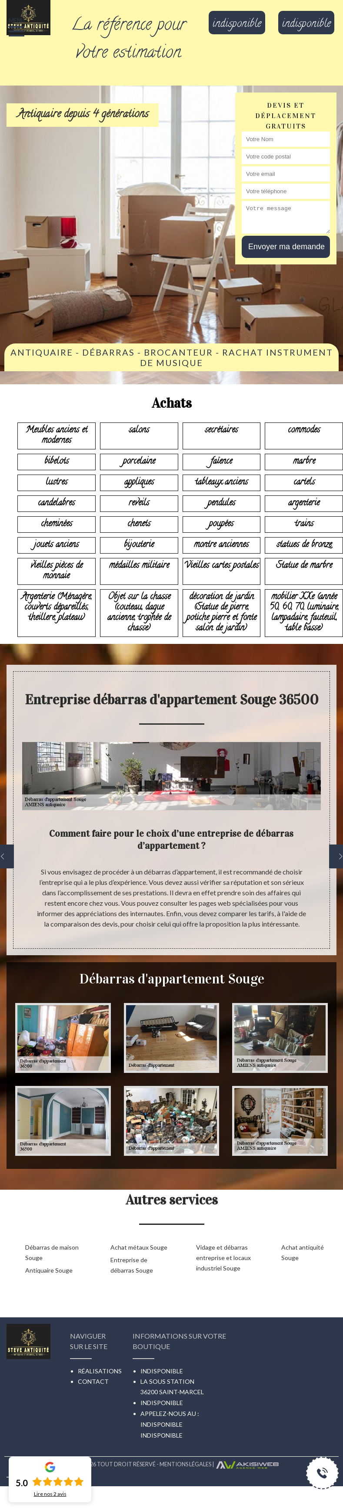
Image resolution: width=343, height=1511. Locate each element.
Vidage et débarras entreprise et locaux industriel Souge (223, 1258)
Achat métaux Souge (138, 1247)
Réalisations (100, 1371)
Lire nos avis (50, 1494)
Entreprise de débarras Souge (131, 1265)
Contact (93, 1381)
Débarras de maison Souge (52, 1252)
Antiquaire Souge (49, 1270)
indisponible (236, 25)
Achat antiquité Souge (302, 1252)
